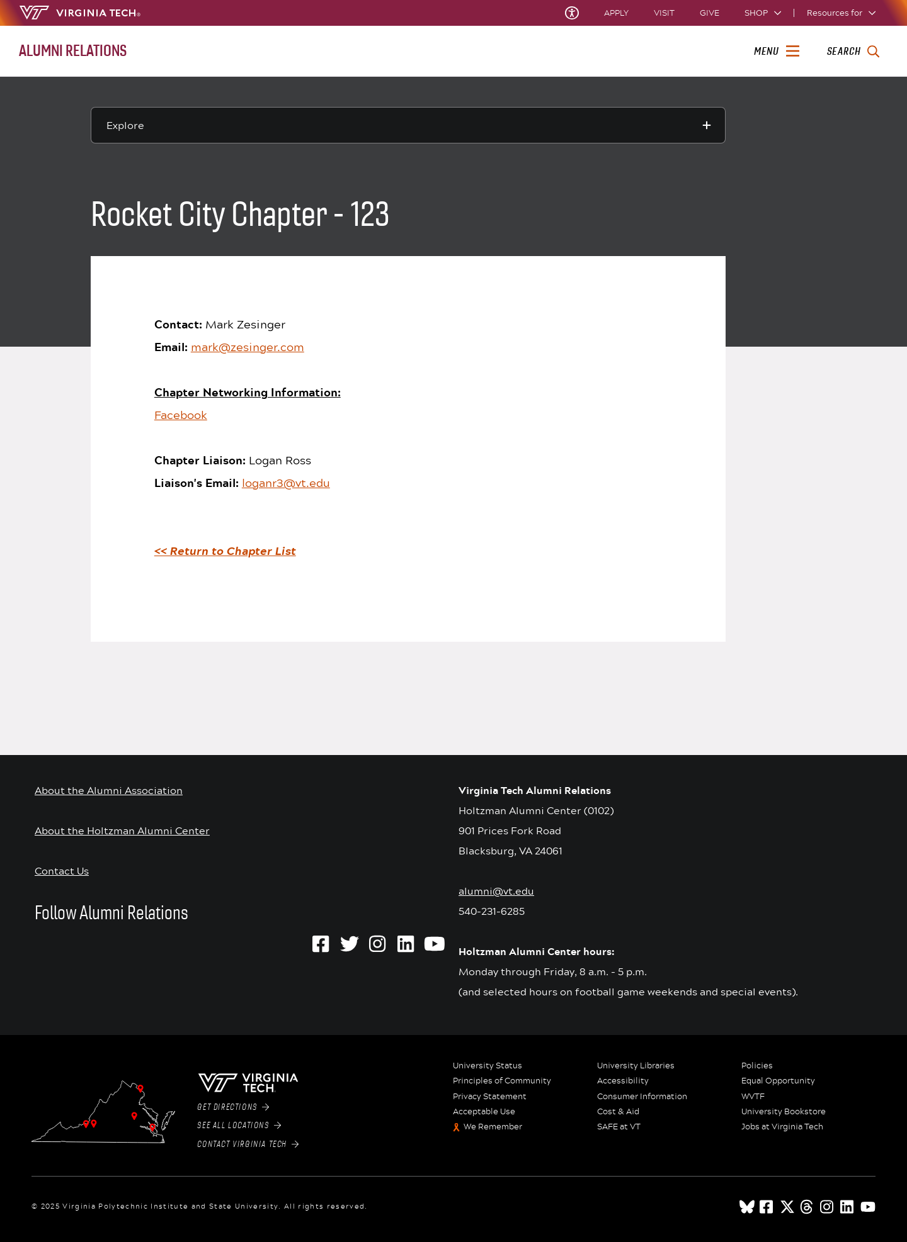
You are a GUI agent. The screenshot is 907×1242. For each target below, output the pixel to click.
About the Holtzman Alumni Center (122, 830)
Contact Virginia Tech (248, 1144)
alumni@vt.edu (496, 890)
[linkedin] (847, 1206)
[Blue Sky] (747, 1206)
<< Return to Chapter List (225, 551)
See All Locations (239, 1126)
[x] (787, 1206)
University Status (487, 1065)
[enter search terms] (853, 52)
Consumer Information (642, 1096)
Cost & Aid (618, 1111)
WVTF (753, 1096)
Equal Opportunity (778, 1081)
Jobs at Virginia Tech (782, 1127)
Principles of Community (502, 1081)
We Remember (493, 1127)
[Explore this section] (408, 125)
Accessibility (623, 1081)
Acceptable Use (484, 1111)
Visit (664, 13)
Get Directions (233, 1107)
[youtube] (868, 1206)
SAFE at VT (619, 1127)
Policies (757, 1065)
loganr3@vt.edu (286, 482)
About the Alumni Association (109, 790)
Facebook (180, 414)
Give (709, 13)
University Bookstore (783, 1111)
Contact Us (62, 870)
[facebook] (767, 1206)
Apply (616, 13)
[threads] (807, 1206)
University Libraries (636, 1065)
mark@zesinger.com (247, 346)
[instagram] (827, 1206)
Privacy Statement (490, 1096)
